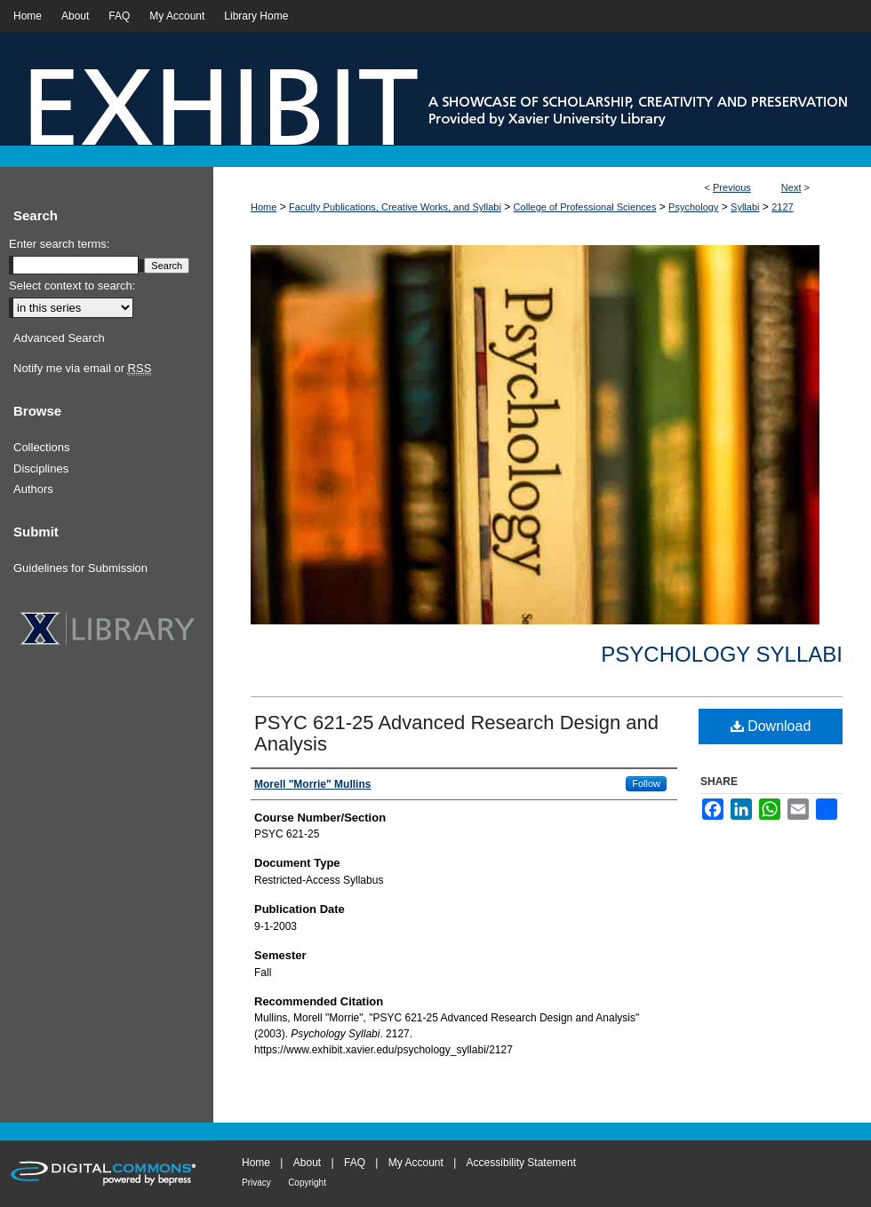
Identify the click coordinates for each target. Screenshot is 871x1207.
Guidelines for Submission (80, 568)
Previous (732, 187)
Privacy (256, 1182)
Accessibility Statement (521, 1162)
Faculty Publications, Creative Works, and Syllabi (395, 207)
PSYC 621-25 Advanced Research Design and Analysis (456, 733)
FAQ (354, 1162)
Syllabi (745, 207)
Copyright (307, 1182)
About (307, 1162)
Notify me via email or (82, 368)
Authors (33, 489)
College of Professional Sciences (585, 207)
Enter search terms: (59, 243)
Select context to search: (72, 285)
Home (263, 207)
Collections (41, 447)
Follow (646, 783)
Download (771, 726)
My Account (415, 1162)
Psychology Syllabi (722, 654)
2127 (782, 207)
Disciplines (40, 468)
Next (791, 187)
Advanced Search (59, 338)
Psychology (693, 207)
